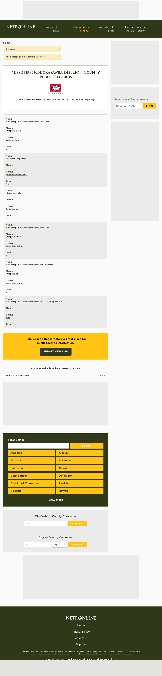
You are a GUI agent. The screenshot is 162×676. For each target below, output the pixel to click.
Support (81, 644)
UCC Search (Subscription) (80, 100)
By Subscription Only (16, 174)
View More (55, 499)
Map (8, 317)
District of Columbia (24, 483)
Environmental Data (50, 29)
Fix (7, 149)
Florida (63, 483)
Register (141, 30)
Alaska (63, 452)
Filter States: (16, 439)
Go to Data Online (14, 246)
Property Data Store (106, 29)
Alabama (16, 452)
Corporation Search (53, 100)
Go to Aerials (12, 209)
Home (81, 625)
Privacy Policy (81, 631)
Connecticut (18, 475)
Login (139, 27)
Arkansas (65, 460)
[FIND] (103, 375)
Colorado (65, 468)
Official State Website (29, 100)
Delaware (65, 475)
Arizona (15, 460)
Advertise (81, 638)
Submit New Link (55, 351)
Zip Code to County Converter (55, 516)
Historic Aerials (129, 29)
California (17, 468)
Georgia (15, 490)
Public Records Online (79, 29)
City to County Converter (56, 537)
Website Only (12, 140)
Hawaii (63, 490)
